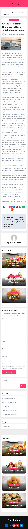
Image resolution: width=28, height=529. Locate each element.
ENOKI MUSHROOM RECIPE (9, 410)
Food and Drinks (14, 20)
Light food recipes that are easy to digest (19, 220)
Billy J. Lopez (10, 34)
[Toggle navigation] (1, 3)
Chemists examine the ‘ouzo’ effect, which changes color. (13, 27)
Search (4, 381)
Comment (5, 319)
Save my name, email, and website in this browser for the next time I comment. (13, 367)
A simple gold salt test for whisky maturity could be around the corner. (8, 222)
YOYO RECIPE (14, 296)
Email (4, 349)
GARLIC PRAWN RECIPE (14, 261)
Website (4, 356)
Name (4, 341)
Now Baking (13, 4)
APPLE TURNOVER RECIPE (14, 279)
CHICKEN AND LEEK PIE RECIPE (10, 414)
